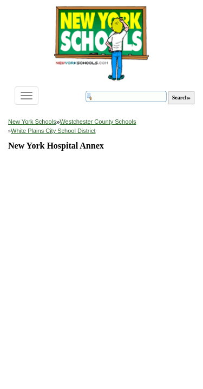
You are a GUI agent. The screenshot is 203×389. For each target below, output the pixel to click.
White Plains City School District (53, 131)
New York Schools (32, 121)
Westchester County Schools (98, 121)
